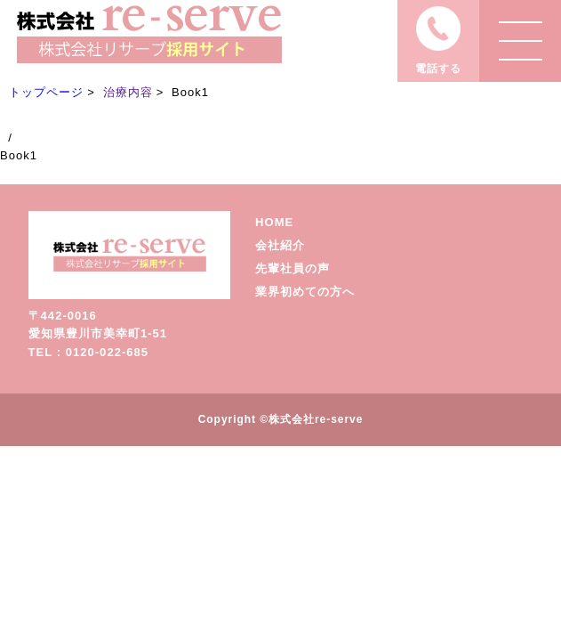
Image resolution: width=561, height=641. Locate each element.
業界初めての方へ (305, 291)
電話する (438, 68)
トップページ (46, 92)
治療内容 (128, 92)
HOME (274, 222)
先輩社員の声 (292, 268)
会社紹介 (280, 245)
